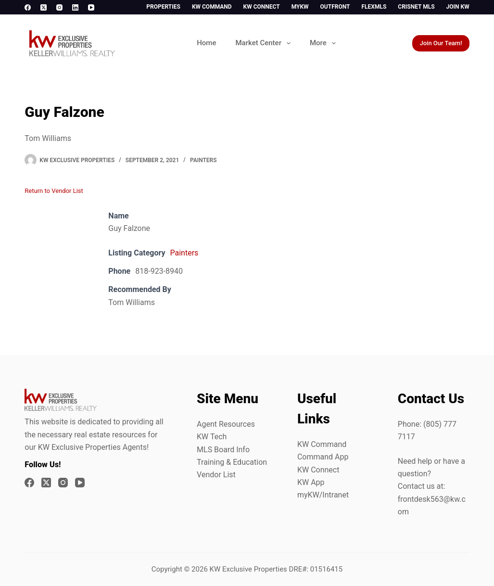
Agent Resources (226, 424)
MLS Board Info (223, 449)
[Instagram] (59, 7)
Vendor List (216, 474)
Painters (203, 160)
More (325, 43)
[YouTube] (91, 7)
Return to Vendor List (54, 190)
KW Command (212, 6)
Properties (163, 6)
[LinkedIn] (75, 7)
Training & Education (232, 462)
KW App (311, 482)
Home (206, 42)
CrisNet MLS (416, 6)
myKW (300, 6)
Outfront (335, 6)
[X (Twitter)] (43, 7)
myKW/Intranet (323, 494)
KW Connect (261, 6)
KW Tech (212, 436)
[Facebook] (28, 7)
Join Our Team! (440, 43)
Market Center (264, 43)
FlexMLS (373, 6)
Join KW (457, 6)
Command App (323, 456)
